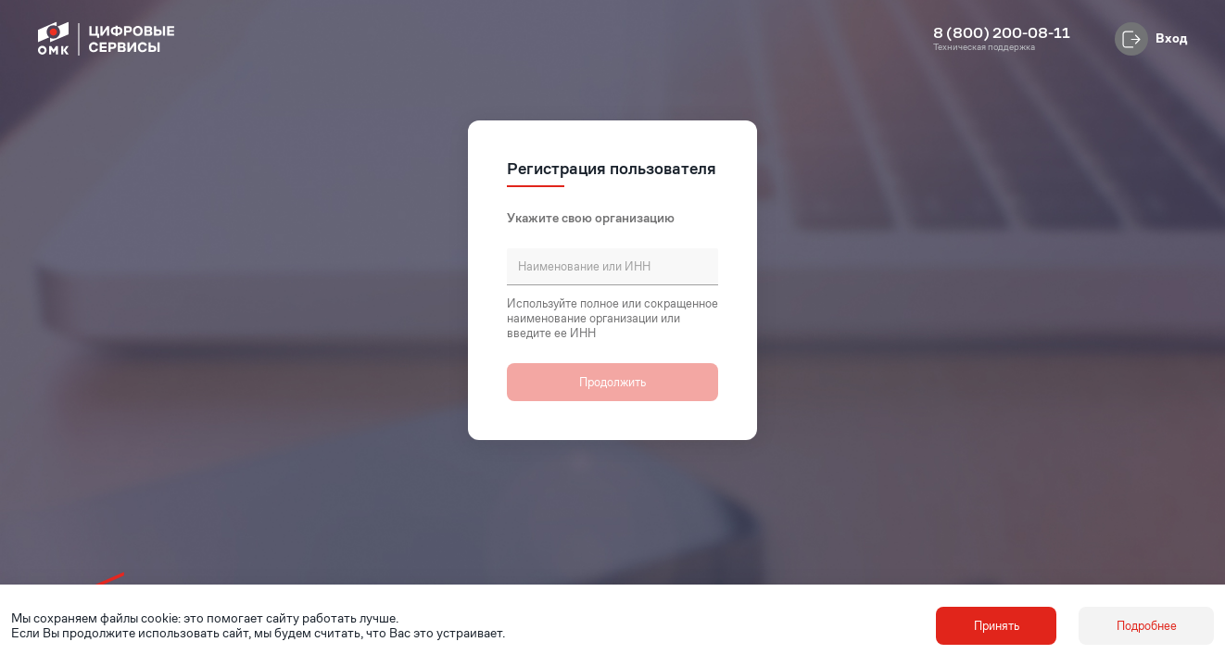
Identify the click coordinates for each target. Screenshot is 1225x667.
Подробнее (1147, 626)
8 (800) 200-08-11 (1001, 33)
